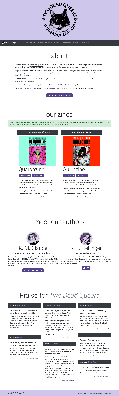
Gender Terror (92, 362)
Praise (57, 43)
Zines (41, 43)
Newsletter (66, 43)
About (33, 43)
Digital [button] (25, 175)
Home (25, 43)
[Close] (108, 122)
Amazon (19, 337)
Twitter (76, 43)
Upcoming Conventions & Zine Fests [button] (59, 95)
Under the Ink (20, 305)
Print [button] (38, 175)
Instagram (85, 43)
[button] (24, 270)
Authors (49, 43)
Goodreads (55, 344)
